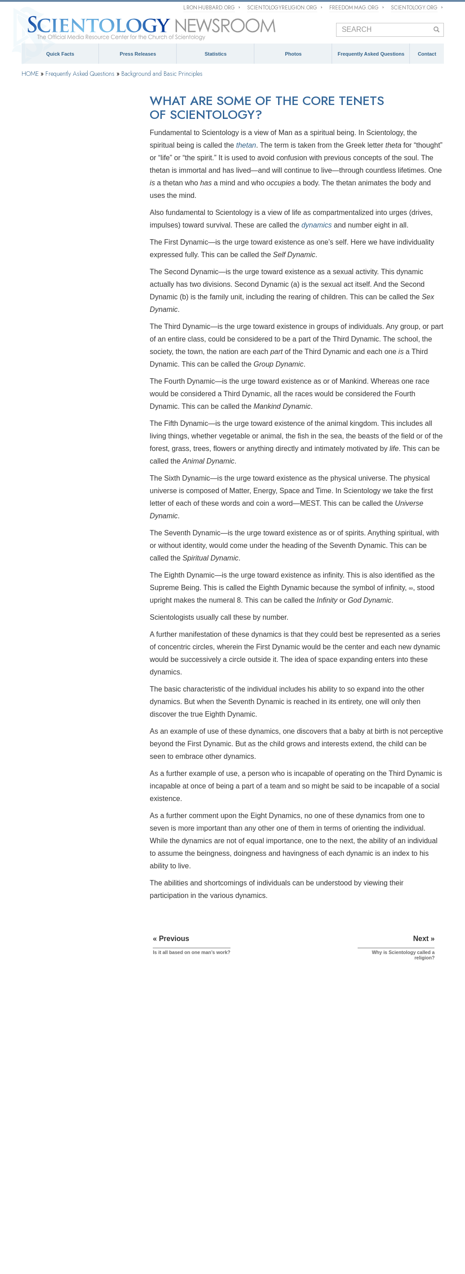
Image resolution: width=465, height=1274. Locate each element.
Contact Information (383, 1145)
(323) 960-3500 (395, 1087)
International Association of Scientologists (214, 1226)
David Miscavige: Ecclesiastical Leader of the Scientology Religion (164, 1159)
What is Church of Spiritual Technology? (61, 751)
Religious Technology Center (64, 725)
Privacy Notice (156, 1258)
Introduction (42, 130)
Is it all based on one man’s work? (71, 208)
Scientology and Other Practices (68, 658)
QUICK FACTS (44, 1035)
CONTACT (365, 1035)
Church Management (53, 703)
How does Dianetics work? (62, 339)
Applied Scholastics (75, 1239)
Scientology (36, 1048)
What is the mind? (52, 326)
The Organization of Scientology (68, 680)
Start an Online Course (49, 1226)
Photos (293, 54)
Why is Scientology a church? (66, 254)
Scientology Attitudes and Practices (73, 635)
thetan (246, 145)
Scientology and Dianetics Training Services (71, 496)
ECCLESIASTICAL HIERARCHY (158, 1039)
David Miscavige (283, 1213)
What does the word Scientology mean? (78, 169)
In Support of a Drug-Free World (143, 1239)
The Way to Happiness (376, 1226)
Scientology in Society (55, 800)
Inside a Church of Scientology (66, 612)
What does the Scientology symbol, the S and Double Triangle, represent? (77, 296)
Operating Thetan (49, 567)
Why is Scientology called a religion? (74, 241)
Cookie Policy (183, 1258)
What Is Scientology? (56, 182)
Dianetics (33, 1060)
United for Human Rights (218, 1239)
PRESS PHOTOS (265, 1110)
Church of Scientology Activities (279, 1069)
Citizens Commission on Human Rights (365, 1239)
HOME (30, 73)
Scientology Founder (53, 419)
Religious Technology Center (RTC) (65, 1085)
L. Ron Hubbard (42, 1073)
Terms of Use (210, 1258)
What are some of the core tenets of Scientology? (73, 224)
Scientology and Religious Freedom (284, 1093)
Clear (33, 545)
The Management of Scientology (171, 1055)
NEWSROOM (261, 1035)
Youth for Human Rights (282, 1239)
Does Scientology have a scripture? (73, 267)
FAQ (28, 1135)
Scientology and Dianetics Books (69, 471)
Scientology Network (119, 1213)
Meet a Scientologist (264, 1081)
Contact (427, 54)
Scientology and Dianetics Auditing (72, 522)
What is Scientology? (232, 1213)
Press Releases (138, 54)
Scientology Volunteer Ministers (120, 1226)
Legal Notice (235, 1258)
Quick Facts (60, 54)
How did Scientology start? (62, 195)
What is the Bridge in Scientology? (72, 372)
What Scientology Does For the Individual (66, 444)
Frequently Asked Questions (370, 54)
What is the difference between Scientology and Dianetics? (68, 356)
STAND (333, 1226)
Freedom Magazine (294, 1226)
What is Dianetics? (53, 313)
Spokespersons (377, 1124)
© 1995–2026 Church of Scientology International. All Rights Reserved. (83, 1258)
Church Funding (48, 777)
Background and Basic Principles (162, 73)
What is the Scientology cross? (67, 280)
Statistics (215, 54)
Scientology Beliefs (52, 396)
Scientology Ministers (55, 590)
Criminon (420, 1226)
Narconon (33, 1239)
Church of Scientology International (66, 1097)
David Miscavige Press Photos (277, 1122)
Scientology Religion (175, 1213)
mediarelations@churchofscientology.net (388, 1105)
